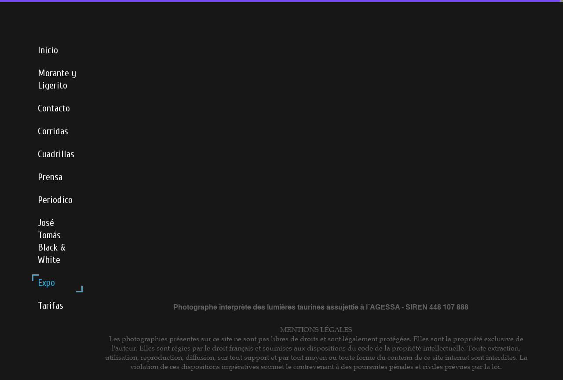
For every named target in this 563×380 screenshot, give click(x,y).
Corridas (53, 131)
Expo (46, 282)
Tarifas (50, 305)
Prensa (50, 177)
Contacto (54, 108)
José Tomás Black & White (52, 241)
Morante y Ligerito (57, 79)
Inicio (48, 50)
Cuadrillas (56, 154)
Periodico (55, 200)
